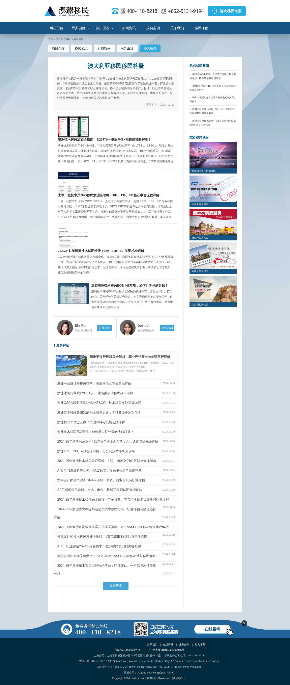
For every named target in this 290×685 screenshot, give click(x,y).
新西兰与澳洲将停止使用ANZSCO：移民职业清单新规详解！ (101, 470)
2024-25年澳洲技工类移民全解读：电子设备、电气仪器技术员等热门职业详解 (113, 499)
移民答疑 (150, 49)
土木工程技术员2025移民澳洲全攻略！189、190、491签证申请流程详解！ (110, 195)
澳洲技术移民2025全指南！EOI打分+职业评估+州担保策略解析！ (104, 139)
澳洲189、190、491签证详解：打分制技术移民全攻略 (96, 451)
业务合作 (184, 644)
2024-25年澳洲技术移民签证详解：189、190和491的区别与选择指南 (106, 461)
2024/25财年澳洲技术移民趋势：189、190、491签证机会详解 (101, 251)
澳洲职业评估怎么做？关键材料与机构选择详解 (91, 422)
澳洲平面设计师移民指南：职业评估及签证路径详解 (94, 383)
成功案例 (153, 28)
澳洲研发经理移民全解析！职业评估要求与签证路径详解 (130, 357)
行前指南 (104, 48)
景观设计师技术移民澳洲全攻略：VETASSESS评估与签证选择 (102, 536)
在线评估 (168, 644)
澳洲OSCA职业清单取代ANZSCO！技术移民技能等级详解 (99, 402)
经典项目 (78, 28)
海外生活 (127, 48)
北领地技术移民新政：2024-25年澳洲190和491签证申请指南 (213, 123)
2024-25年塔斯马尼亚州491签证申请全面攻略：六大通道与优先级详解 (107, 441)
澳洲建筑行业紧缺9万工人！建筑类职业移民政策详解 (95, 393)
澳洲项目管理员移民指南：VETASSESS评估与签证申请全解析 (212, 111)
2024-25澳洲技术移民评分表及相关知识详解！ (212, 99)
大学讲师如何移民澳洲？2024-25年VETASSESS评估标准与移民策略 (106, 556)
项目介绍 (58, 48)
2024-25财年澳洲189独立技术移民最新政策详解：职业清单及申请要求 (213, 76)
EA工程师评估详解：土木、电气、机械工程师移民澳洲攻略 (99, 490)
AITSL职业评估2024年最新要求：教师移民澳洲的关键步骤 (99, 546)
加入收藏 (200, 644)
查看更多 (115, 585)
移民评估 (201, 28)
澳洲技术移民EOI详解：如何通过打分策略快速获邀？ (95, 431)
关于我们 (177, 28)
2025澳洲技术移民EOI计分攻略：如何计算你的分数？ (129, 285)
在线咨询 (104, 328)
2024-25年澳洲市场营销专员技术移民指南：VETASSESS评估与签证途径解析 (113, 527)
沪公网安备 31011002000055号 (166, 649)
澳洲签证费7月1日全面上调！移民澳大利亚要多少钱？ (213, 87)
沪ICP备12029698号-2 (127, 649)
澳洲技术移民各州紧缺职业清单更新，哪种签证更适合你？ (99, 412)
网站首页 (56, 28)
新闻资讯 (129, 28)
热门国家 (103, 28)
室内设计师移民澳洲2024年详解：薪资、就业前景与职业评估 (101, 480)
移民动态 (81, 48)
